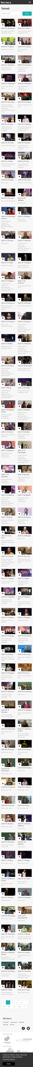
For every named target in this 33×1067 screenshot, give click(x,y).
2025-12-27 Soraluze (8, 321)
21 (14, 1006)
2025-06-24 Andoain (8, 934)
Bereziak (5, 1024)
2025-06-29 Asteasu (24, 897)
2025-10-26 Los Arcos (6, 537)
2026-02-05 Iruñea (7, 198)
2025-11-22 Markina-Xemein (8, 411)
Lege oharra (13, 1022)
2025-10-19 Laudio (7, 556)
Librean (24, 1039)
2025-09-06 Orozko (7, 749)
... (26, 1002)
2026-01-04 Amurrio (8, 303)
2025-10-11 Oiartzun (7, 617)
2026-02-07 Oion (23, 161)
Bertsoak (21, 1022)
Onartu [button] (9, 1064)
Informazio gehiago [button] (9, 1059)
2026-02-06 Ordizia (24, 180)
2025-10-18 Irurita (24, 556)
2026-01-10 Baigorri (7, 281)
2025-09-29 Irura (23, 673)
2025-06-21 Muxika (24, 934)
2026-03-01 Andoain (24, 102)
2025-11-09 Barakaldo (5, 475)
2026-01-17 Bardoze (24, 240)
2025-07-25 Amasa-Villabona (24, 825)
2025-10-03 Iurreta (24, 654)
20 (9, 1006)
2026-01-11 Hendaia (24, 263)
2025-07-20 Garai (7, 860)
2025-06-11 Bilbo (6, 990)
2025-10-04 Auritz (7, 654)
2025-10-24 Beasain (24, 536)
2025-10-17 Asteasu (7, 578)
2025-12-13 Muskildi (24, 343)
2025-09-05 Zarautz (24, 749)
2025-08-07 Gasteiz (24, 787)
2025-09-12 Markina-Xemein (25, 730)
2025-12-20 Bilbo (7, 343)
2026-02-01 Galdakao (22, 199)
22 (20, 1006)
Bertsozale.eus (8, 1039)
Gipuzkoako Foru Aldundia (24, 1052)
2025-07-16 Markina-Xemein (8, 880)
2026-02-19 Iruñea (7, 143)
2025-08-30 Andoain (24, 768)
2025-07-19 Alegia (23, 860)
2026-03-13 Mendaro (8, 83)
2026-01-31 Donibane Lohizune (8, 217)
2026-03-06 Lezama (7, 102)
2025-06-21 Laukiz (24, 952)
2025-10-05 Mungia (7, 636)
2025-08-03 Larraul (7, 805)
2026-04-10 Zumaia (24, 47)
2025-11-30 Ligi (6, 388)
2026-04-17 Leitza (24, 28)
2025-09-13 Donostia (8, 729)
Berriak (12, 1024)
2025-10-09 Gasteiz (24, 617)
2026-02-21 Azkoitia (24, 124)
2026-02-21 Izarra (7, 124)
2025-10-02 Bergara (7, 673)
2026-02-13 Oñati (7, 161)
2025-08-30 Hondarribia (5, 770)
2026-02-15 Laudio (24, 143)
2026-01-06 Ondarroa (22, 282)
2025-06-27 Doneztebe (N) (22, 917)
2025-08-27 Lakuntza (8, 787)
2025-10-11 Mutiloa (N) (24, 598)
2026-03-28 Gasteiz (7, 65)
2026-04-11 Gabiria (7, 47)
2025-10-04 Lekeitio (24, 636)
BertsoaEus (9, 2)
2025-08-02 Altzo (23, 805)
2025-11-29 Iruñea (24, 388)
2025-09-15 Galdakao (25, 710)
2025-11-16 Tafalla (23, 432)
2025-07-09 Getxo (7, 897)
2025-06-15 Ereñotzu (8, 971)
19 (4, 1006)
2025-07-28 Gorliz (7, 824)
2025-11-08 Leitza (23, 474)
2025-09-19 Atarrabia (5, 711)
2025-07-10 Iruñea (24, 879)
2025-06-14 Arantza (24, 971)
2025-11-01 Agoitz (7, 517)
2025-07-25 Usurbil (7, 842)
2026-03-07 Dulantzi (24, 83)
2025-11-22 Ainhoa (24, 410)
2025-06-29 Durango (8, 916)
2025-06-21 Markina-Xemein (8, 953)
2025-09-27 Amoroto (25, 691)
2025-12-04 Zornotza (25, 366)
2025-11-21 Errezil (7, 432)
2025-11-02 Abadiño (24, 495)
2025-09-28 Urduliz (7, 691)
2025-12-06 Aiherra (7, 366)
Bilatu (27, 13)
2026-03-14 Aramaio (24, 65)
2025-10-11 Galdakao (8, 597)
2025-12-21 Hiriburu (24, 321)
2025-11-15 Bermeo (7, 450)
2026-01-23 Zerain (7, 240)
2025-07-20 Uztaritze (22, 843)
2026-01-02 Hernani (24, 303)
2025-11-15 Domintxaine (22, 451)
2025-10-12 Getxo (23, 578)
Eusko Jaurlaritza (10, 1052)
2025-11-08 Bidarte (7, 495)
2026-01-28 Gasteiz (24, 216)
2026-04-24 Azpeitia (8, 28)
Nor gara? (6, 1022)
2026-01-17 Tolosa (7, 263)
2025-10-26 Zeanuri (24, 517)
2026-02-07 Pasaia (7, 180)
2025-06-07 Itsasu (24, 990)
